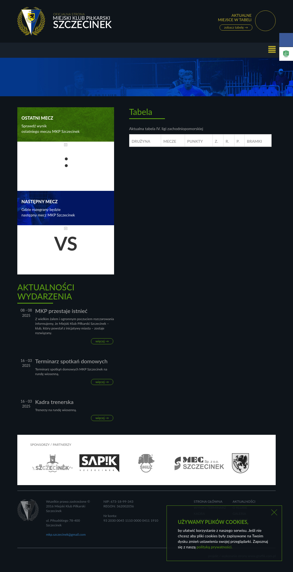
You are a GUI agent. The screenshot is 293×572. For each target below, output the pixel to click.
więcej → (102, 341)
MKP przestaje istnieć (61, 310)
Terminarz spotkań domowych (71, 361)
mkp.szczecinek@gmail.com (65, 534)
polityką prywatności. (214, 546)
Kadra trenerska (54, 401)
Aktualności (244, 501)
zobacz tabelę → (236, 28)
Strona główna (208, 501)
